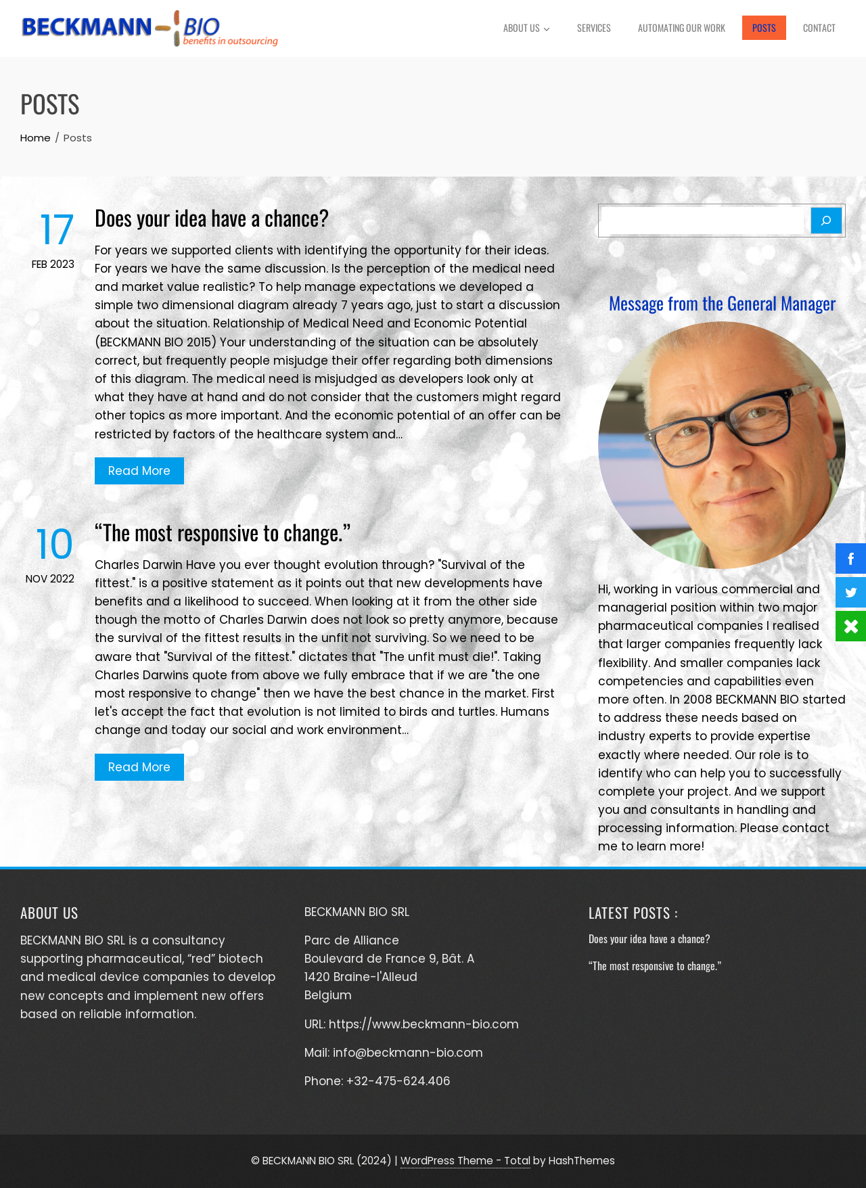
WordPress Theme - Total (465, 1160)
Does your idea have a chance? (212, 217)
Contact (819, 27)
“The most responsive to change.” (222, 531)
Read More (139, 471)
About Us (526, 29)
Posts (764, 27)
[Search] (826, 220)
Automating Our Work (681, 27)
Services (594, 27)
